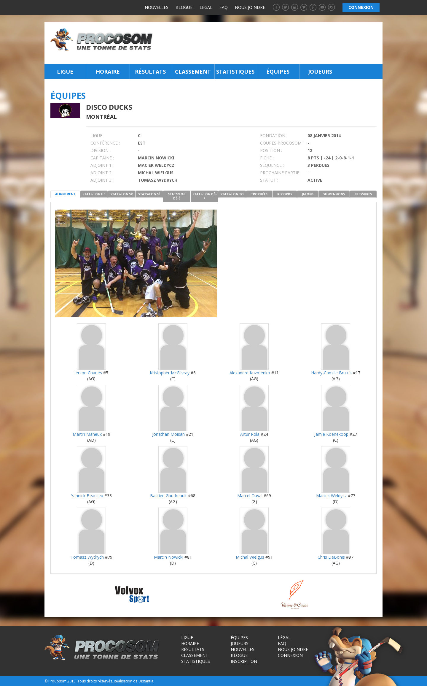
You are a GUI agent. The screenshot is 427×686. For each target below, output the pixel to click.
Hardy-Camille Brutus (331, 373)
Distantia (145, 681)
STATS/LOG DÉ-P (204, 196)
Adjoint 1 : (102, 165)
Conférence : (105, 143)
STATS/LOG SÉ (149, 194)
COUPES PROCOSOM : (282, 143)
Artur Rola (249, 434)
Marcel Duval (249, 495)
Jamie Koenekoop (331, 434)
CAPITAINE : (102, 158)
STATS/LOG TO (232, 194)
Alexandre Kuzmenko (250, 373)
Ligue (65, 71)
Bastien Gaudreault (168, 495)
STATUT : (269, 180)
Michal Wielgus (250, 557)
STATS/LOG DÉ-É (177, 196)
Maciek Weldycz (331, 495)
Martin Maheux (87, 434)
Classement (193, 71)
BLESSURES (363, 194)
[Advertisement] (269, 43)
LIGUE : (97, 135)
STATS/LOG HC (94, 194)
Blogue (184, 7)
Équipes (277, 71)
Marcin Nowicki (168, 557)
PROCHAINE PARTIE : (280, 172)
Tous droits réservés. (95, 681)
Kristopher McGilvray (169, 373)
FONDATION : (273, 135)
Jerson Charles (88, 373)
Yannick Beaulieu (87, 495)
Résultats (150, 71)
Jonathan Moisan (168, 434)
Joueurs (320, 71)
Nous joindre (250, 7)
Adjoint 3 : (102, 180)
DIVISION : (100, 150)
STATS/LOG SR (121, 194)
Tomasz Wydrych (87, 557)
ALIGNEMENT (65, 194)
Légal (206, 7)
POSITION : (271, 150)
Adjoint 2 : (102, 172)
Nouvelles (156, 7)
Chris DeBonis (331, 557)
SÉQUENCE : (272, 165)
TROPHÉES (259, 194)
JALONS (307, 194)
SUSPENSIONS (334, 194)
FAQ (223, 7)
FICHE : (267, 158)
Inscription (244, 661)
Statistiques (235, 71)
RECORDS (284, 194)
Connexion (290, 655)
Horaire (108, 71)
